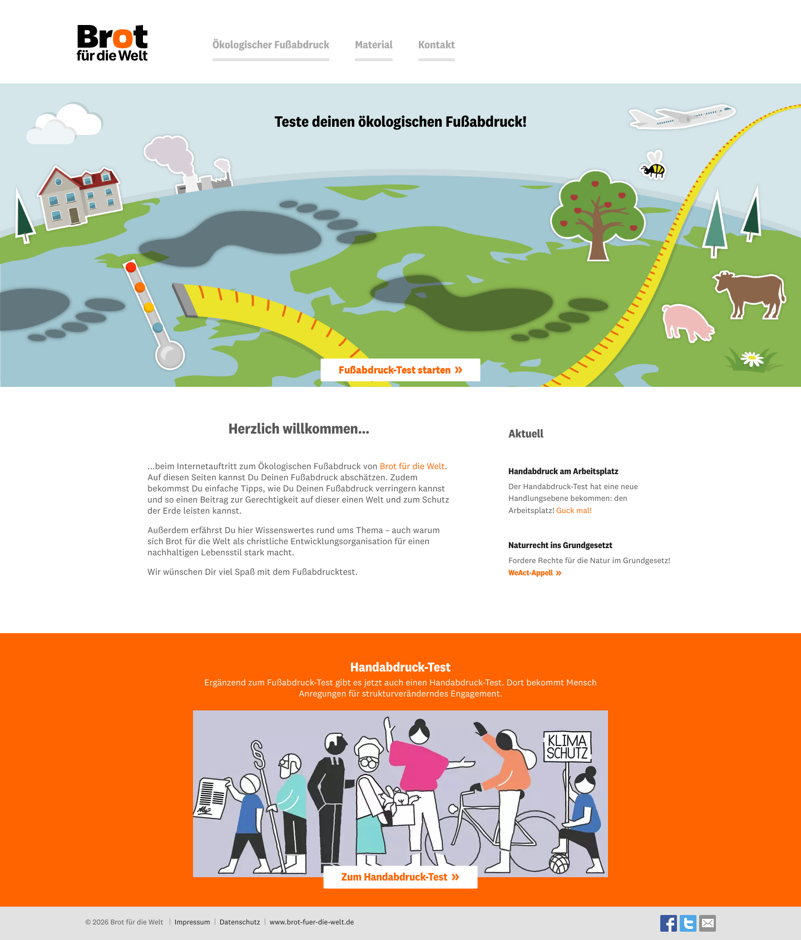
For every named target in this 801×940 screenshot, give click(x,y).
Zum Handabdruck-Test (395, 876)
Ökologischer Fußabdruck (270, 45)
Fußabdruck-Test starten (395, 369)
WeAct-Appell (530, 573)
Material (374, 45)
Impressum (192, 922)
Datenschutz (240, 922)
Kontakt (436, 45)
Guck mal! (574, 510)
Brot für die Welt (412, 466)
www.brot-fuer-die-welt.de (312, 922)
